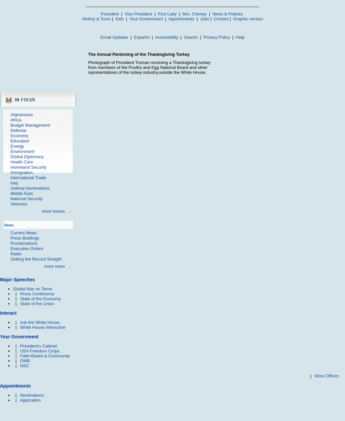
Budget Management (30, 125)
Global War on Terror (32, 288)
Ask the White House (40, 322)
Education (19, 140)
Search (191, 37)
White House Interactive (42, 327)
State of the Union (37, 303)
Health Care (21, 161)
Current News (23, 232)
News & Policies (227, 13)
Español (141, 37)
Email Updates (114, 37)
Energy (17, 146)
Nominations (32, 395)
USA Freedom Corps (39, 350)
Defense (18, 130)
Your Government (146, 18)
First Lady (167, 13)
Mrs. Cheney (194, 13)
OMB (25, 360)
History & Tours (96, 18)
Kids (119, 18)
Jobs (204, 18)
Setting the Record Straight (36, 259)
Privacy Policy (216, 37)
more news (54, 266)
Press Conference (37, 293)
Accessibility (166, 37)
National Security (26, 198)
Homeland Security (28, 167)
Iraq (14, 182)
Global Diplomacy (27, 156)
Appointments (181, 18)
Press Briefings (24, 238)
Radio (16, 253)
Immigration (21, 172)
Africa (15, 119)
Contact (221, 18)
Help (240, 37)
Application (30, 400)
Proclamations (23, 243)
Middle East (21, 193)
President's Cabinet (38, 346)
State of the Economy (40, 298)
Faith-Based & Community (45, 355)
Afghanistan (21, 114)
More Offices (327, 375)
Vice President (138, 13)
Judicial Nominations (29, 188)
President (110, 13)
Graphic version (248, 18)
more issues (53, 211)
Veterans (18, 203)
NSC (24, 365)
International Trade (28, 177)
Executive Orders (26, 248)
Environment (22, 151)
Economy (19, 135)
